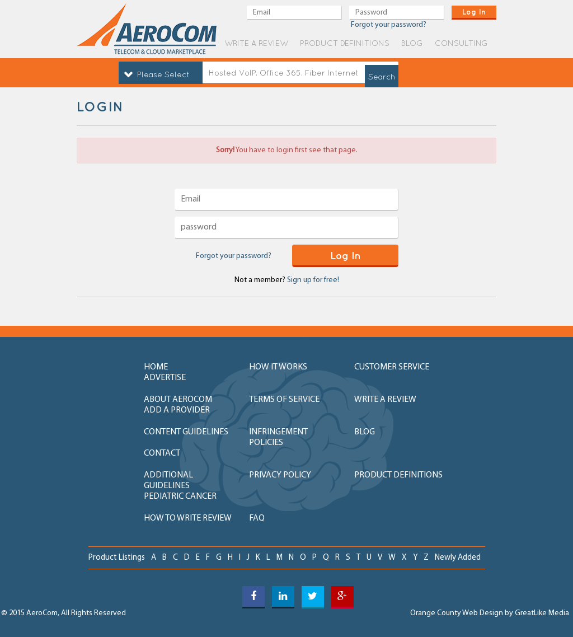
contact (162, 453)
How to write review (188, 518)
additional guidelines (168, 480)
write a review (256, 43)
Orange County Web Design (456, 613)
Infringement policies (278, 437)
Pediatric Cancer (180, 496)
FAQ (257, 518)
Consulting (461, 43)
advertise (165, 377)
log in (474, 11)
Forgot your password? (233, 256)
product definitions (344, 43)
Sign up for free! (313, 280)
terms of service (284, 399)
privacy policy (280, 475)
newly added (458, 558)
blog (412, 43)
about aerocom (178, 399)
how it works (278, 367)
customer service (391, 367)
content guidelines (186, 432)
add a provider (177, 410)
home (156, 367)
